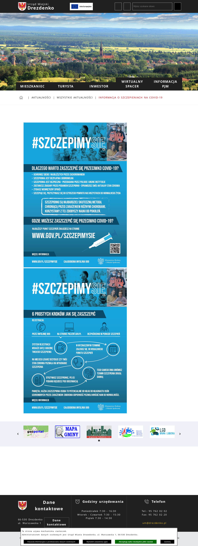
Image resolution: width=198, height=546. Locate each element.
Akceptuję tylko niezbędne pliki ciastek (136, 542)
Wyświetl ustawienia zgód (97, 542)
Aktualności (41, 97)
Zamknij (167, 542)
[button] (18, 434)
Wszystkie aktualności (75, 97)
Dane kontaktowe (56, 522)
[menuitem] (32, 86)
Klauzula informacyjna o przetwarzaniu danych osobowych (51, 542)
